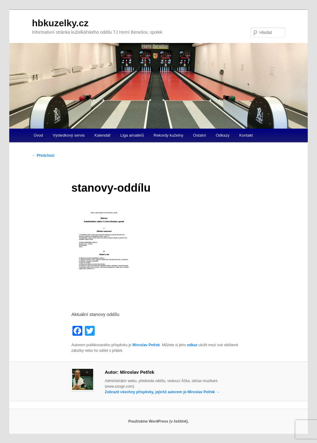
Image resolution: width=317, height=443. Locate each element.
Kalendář (102, 135)
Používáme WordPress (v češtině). (158, 421)
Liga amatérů (132, 135)
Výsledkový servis (69, 135)
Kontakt (246, 135)
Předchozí (43, 155)
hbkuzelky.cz (60, 23)
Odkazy (222, 135)
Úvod (38, 135)
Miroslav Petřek (146, 345)
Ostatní (199, 135)
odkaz (192, 345)
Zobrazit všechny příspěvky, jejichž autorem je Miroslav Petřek (162, 392)
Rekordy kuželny (168, 135)
